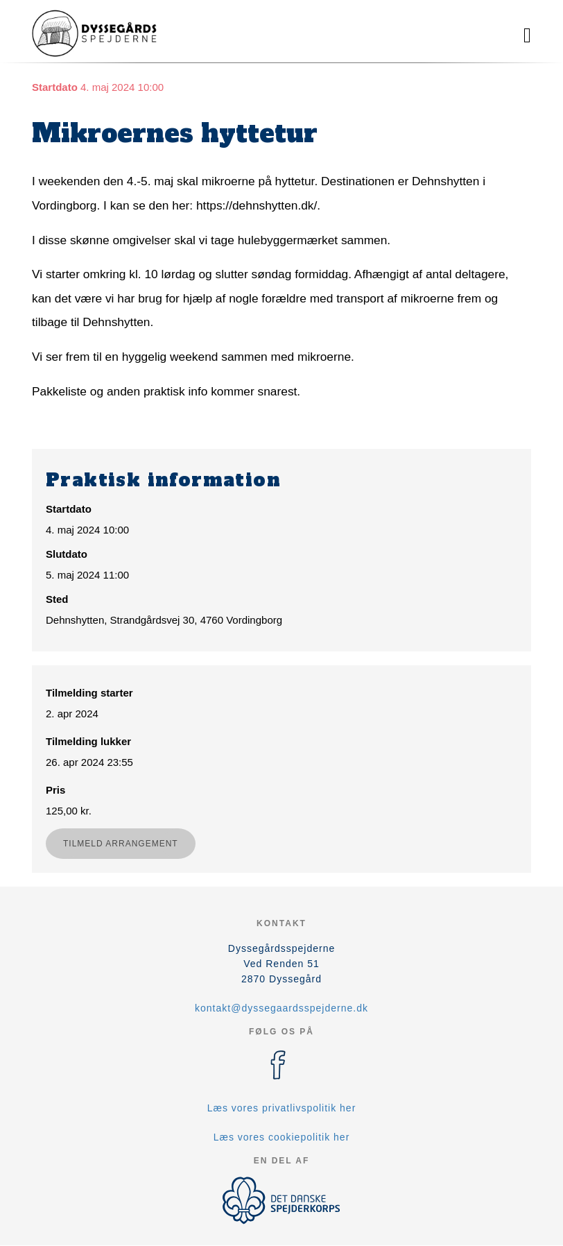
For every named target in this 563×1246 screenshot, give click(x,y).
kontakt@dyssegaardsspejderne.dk (281, 1008)
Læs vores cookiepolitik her (282, 1137)
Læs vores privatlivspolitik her (281, 1107)
